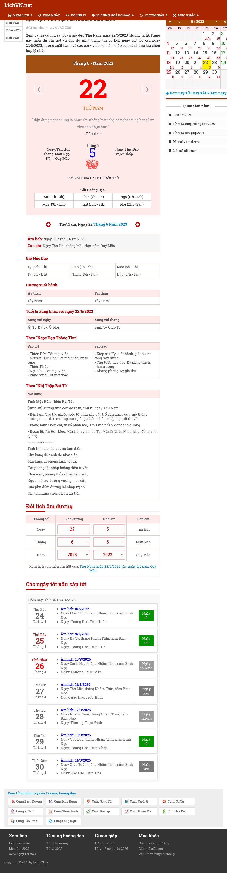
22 (93, 88)
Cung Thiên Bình (63, 811)
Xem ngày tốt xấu (22, 854)
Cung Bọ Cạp (98, 811)
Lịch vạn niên (19, 843)
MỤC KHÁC (184, 15)
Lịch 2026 (12, 23)
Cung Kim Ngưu (62, 801)
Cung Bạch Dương (26, 801)
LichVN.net (18, 5)
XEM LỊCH (18, 15)
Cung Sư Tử (173, 801)
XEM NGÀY (49, 15)
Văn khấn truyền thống (157, 854)
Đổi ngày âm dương (154, 843)
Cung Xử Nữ (21, 811)
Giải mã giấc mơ (151, 848)
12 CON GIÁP (152, 15)
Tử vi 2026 (13, 30)
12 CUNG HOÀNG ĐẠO (111, 15)
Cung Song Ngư (62, 821)
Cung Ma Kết (174, 811)
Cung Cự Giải (136, 801)
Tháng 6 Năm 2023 (110, 224)
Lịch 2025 (12, 38)
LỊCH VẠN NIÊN (61, 27)
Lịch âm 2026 (19, 848)
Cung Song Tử (99, 801)
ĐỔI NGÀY (76, 15)
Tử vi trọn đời (105, 843)
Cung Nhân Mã (137, 811)
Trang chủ (36, 27)
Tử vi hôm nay (57, 843)
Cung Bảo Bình (23, 821)
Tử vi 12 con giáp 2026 (111, 848)
